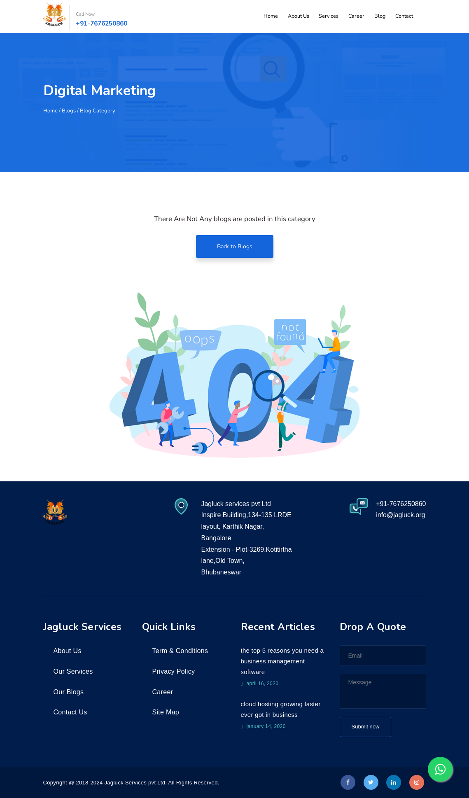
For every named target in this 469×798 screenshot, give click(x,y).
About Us (305, 16)
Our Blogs (69, 691)
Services (334, 16)
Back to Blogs (234, 246)
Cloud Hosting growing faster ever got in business (281, 710)
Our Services (73, 671)
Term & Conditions (180, 650)
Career (360, 16)
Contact (404, 16)
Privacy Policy (173, 671)
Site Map (166, 712)
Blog (381, 16)
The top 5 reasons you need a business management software (282, 661)
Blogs (69, 110)
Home (279, 16)
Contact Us (70, 712)
